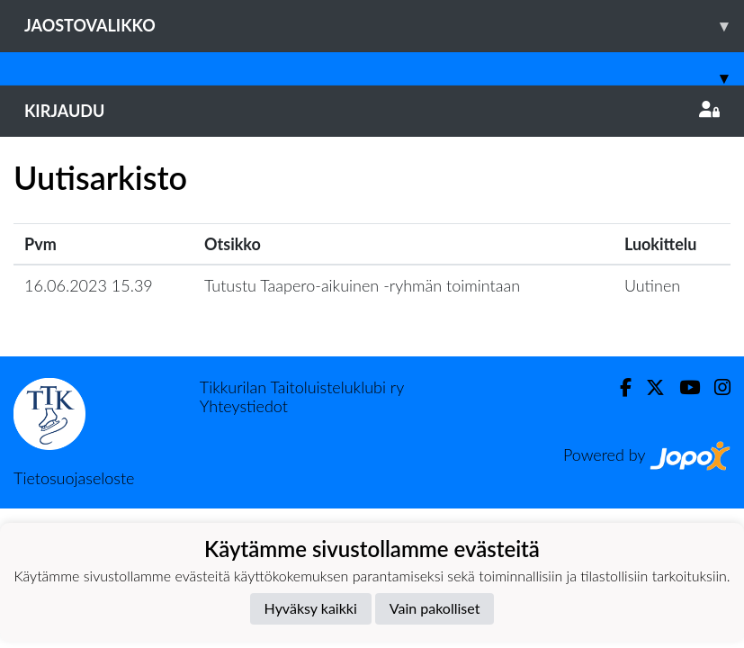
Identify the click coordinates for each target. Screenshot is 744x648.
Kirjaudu (372, 111)
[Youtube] (682, 387)
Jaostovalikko (384, 25)
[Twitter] (648, 387)
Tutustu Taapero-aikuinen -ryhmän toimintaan (362, 285)
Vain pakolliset (435, 607)
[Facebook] (618, 387)
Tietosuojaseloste (73, 478)
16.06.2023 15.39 (88, 285)
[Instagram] (715, 387)
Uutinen (652, 285)
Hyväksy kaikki (310, 607)
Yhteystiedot (244, 406)
